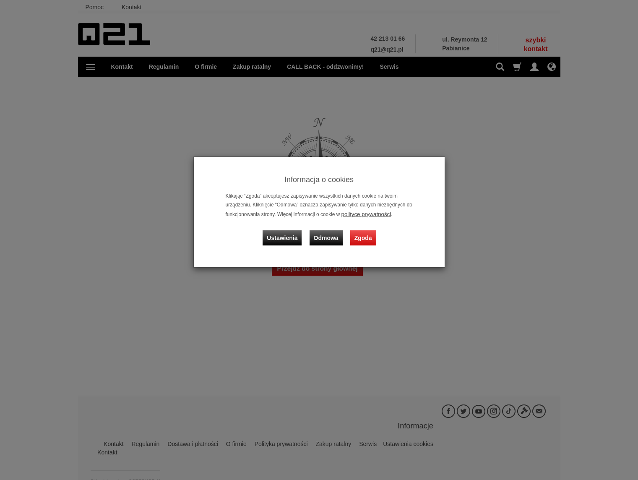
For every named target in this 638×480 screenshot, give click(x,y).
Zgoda (361, 232)
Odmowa (327, 232)
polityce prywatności (363, 214)
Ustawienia (287, 232)
